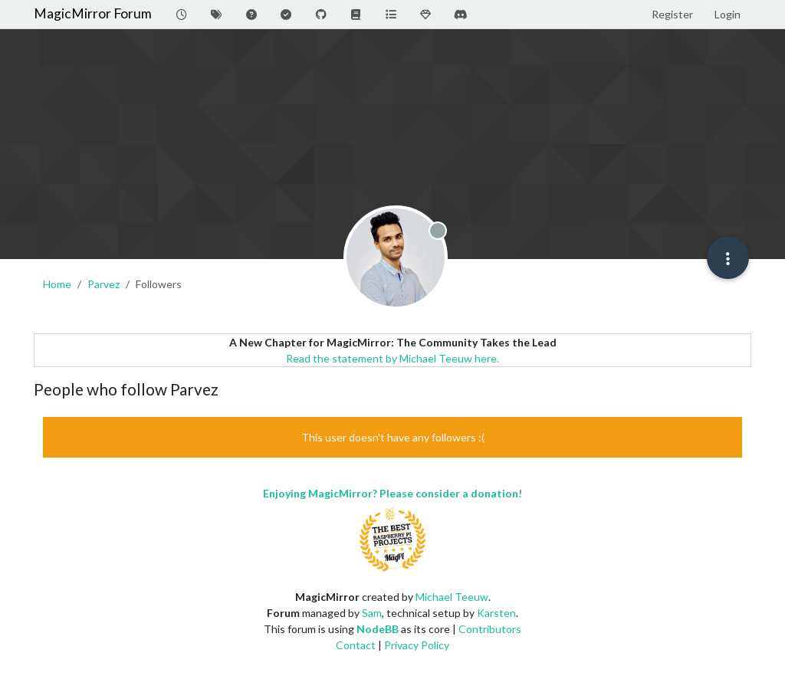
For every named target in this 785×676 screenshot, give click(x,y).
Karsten (496, 612)
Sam (372, 612)
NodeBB (377, 628)
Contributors (489, 628)
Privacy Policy (416, 644)
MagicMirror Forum (93, 13)
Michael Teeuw (451, 596)
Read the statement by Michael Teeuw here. (392, 358)
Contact (356, 644)
